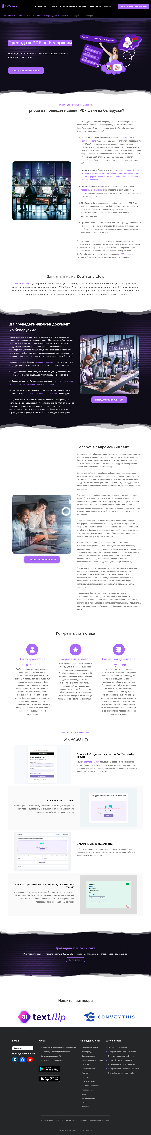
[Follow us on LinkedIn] (15, 1059)
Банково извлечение (90, 1085)
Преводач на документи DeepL (121, 1056)
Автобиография (88, 1098)
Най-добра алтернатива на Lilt (121, 1073)
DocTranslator (9, 15)
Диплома (85, 1077)
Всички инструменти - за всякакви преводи (36, 15)
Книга (84, 1094)
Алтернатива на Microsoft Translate (123, 1069)
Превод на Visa (88, 1090)
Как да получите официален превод (55, 1052)
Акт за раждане (88, 1052)
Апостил (85, 1107)
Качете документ (75, 960)
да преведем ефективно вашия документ (40, 393)
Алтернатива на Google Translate (122, 1052)
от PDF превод (96, 241)
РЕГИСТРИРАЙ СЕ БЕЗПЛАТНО (134, 6)
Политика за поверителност (82, 1130)
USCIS (84, 1102)
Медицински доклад (90, 1047)
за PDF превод (124, 254)
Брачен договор (88, 1056)
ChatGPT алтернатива (117, 1047)
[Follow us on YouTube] (30, 1059)
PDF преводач (63, 15)
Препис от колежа (89, 1081)
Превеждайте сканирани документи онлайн (58, 1047)
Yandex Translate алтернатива (121, 1060)
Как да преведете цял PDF (51, 1056)
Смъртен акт (87, 1064)
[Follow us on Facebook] (22, 1059)
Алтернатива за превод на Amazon (122, 1064)
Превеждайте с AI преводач (52, 1060)
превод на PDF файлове (91, 190)
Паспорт (85, 1073)
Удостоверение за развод (92, 1060)
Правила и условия (65, 1130)
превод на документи (44, 362)
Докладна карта (88, 1069)
